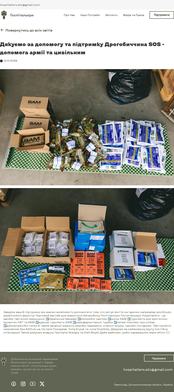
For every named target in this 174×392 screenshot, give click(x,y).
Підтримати (162, 14)
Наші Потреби (90, 15)
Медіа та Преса (133, 15)
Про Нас (69, 15)
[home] (17, 15)
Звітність (111, 15)
